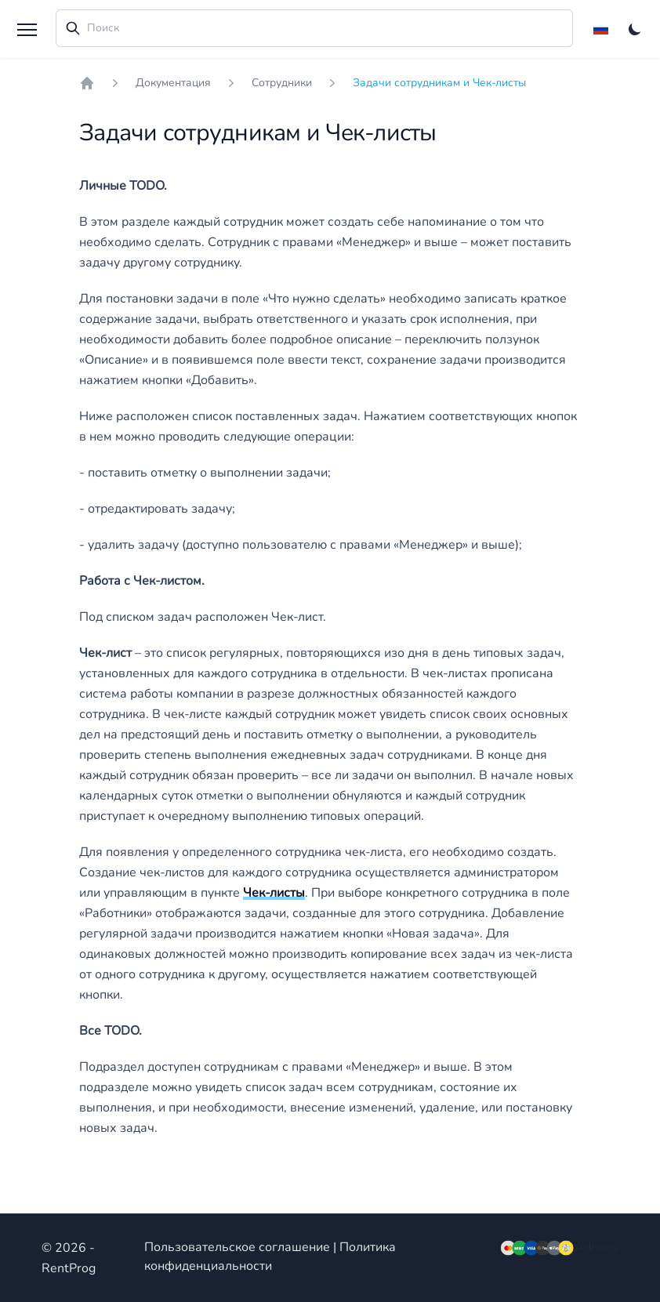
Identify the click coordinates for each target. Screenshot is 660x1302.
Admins (596, 1247)
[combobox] (314, 28)
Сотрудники (282, 82)
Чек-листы (274, 892)
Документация (173, 82)
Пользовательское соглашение (237, 1247)
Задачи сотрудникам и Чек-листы (439, 82)
